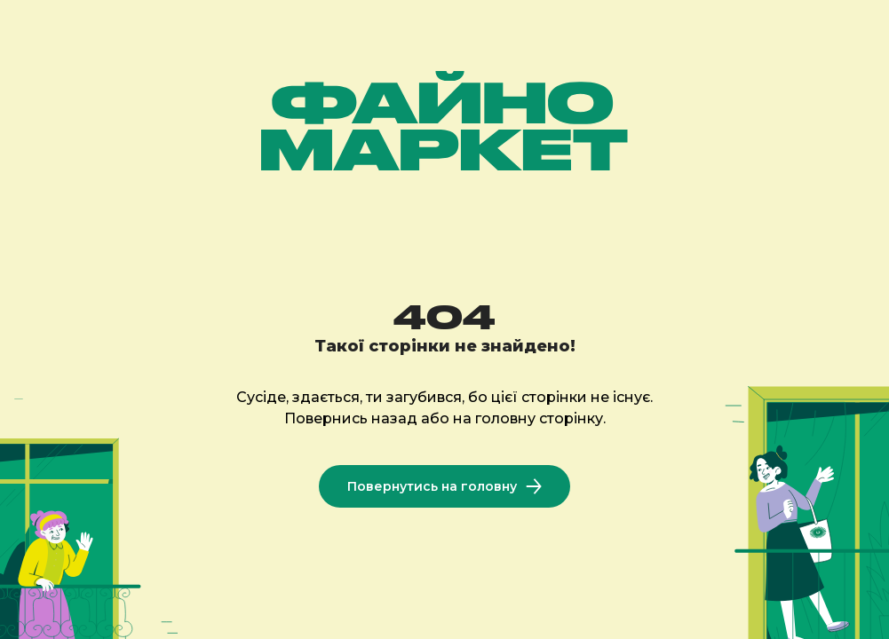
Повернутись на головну (444, 486)
